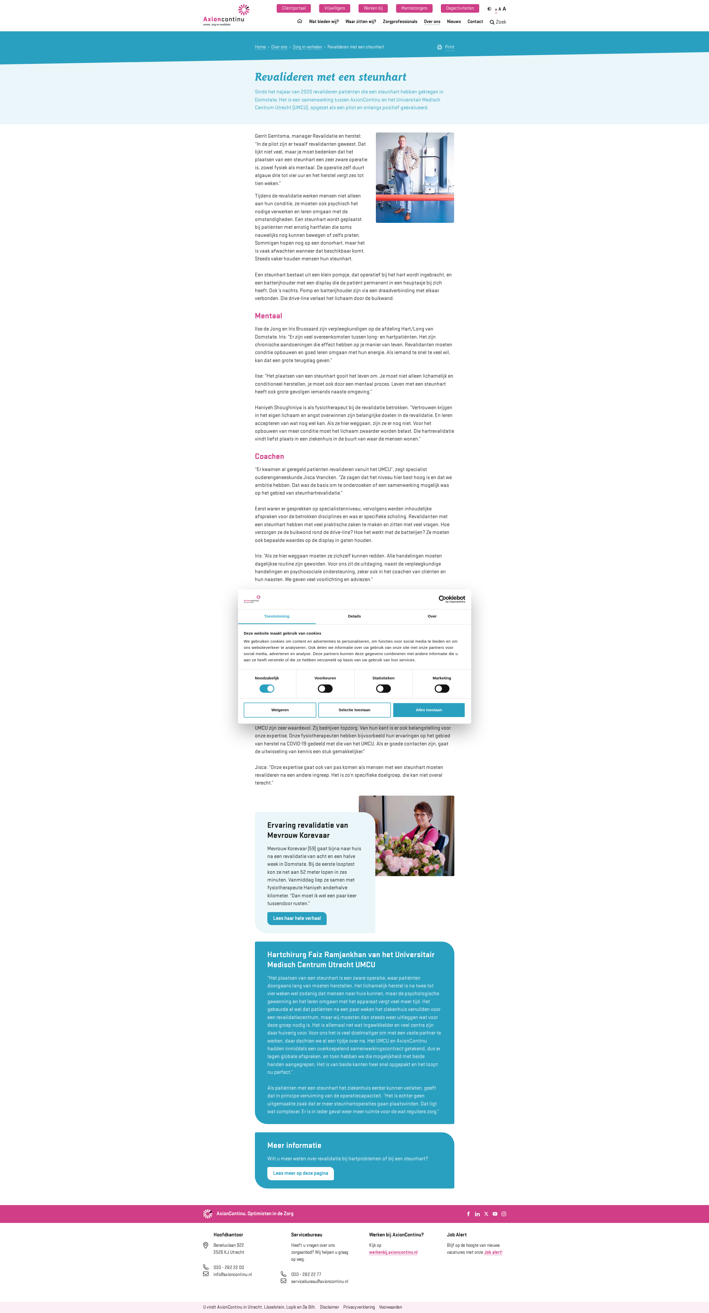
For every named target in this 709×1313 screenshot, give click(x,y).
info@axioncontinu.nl (232, 1274)
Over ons (432, 21)
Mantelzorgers (414, 8)
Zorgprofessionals (400, 21)
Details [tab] (354, 616)
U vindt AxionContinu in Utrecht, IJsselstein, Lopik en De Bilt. (259, 1307)
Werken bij (373, 8)
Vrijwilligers (334, 8)
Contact (475, 21)
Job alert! (493, 1252)
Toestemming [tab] (277, 616)
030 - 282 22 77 (306, 1274)
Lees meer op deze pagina (300, 1173)
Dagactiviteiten (460, 8)
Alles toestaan (429, 710)
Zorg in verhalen (307, 47)
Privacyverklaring (359, 1307)
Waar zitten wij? (361, 21)
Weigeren (280, 710)
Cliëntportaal (294, 8)
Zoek (498, 22)
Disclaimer (329, 1307)
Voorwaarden (390, 1307)
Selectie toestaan (354, 710)
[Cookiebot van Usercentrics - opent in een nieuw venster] (442, 599)
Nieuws (454, 21)
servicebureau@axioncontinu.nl (319, 1281)
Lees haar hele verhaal (297, 918)
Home (260, 47)
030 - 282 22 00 (228, 1267)
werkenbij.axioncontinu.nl (393, 1252)
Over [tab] (432, 616)
